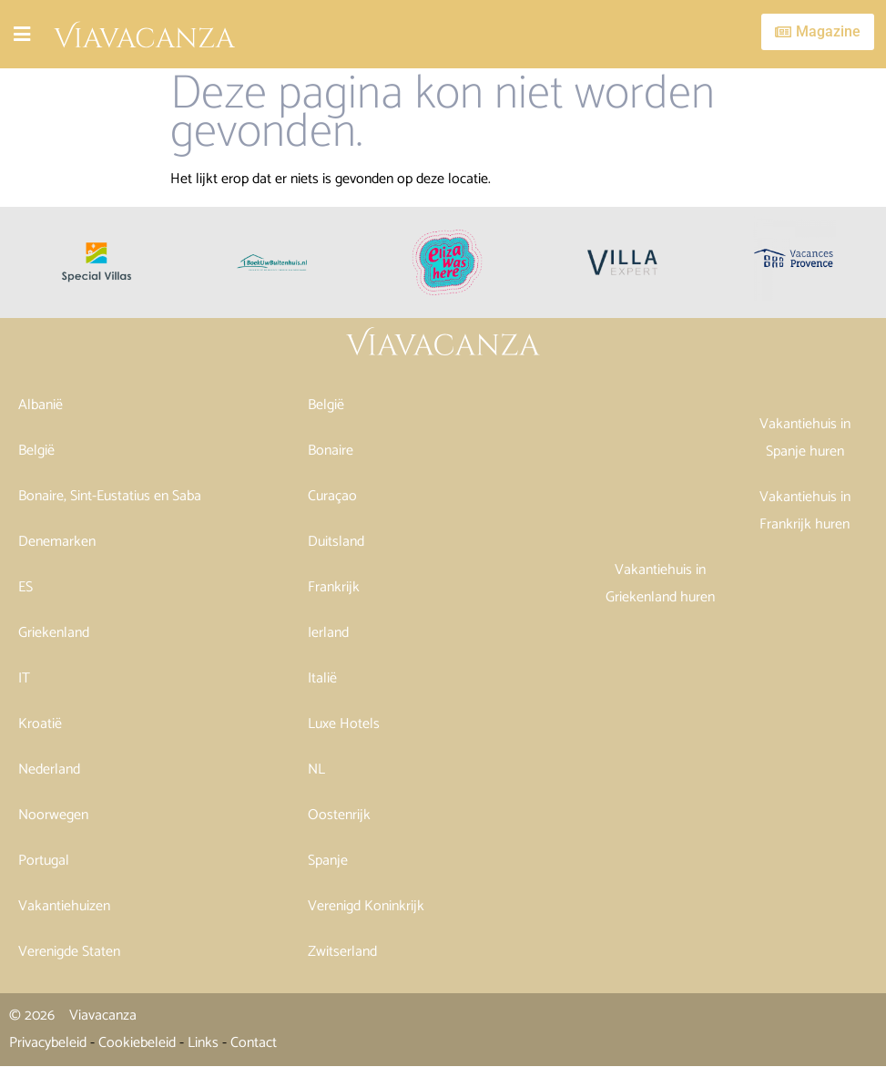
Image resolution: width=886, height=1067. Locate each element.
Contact (253, 1043)
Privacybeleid (48, 1043)
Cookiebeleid (137, 1043)
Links (203, 1043)
